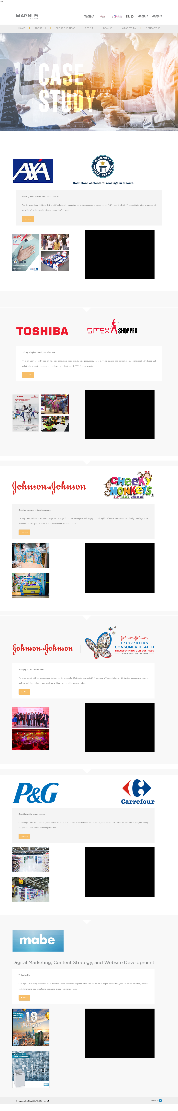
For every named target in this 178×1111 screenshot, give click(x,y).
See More (28, 219)
